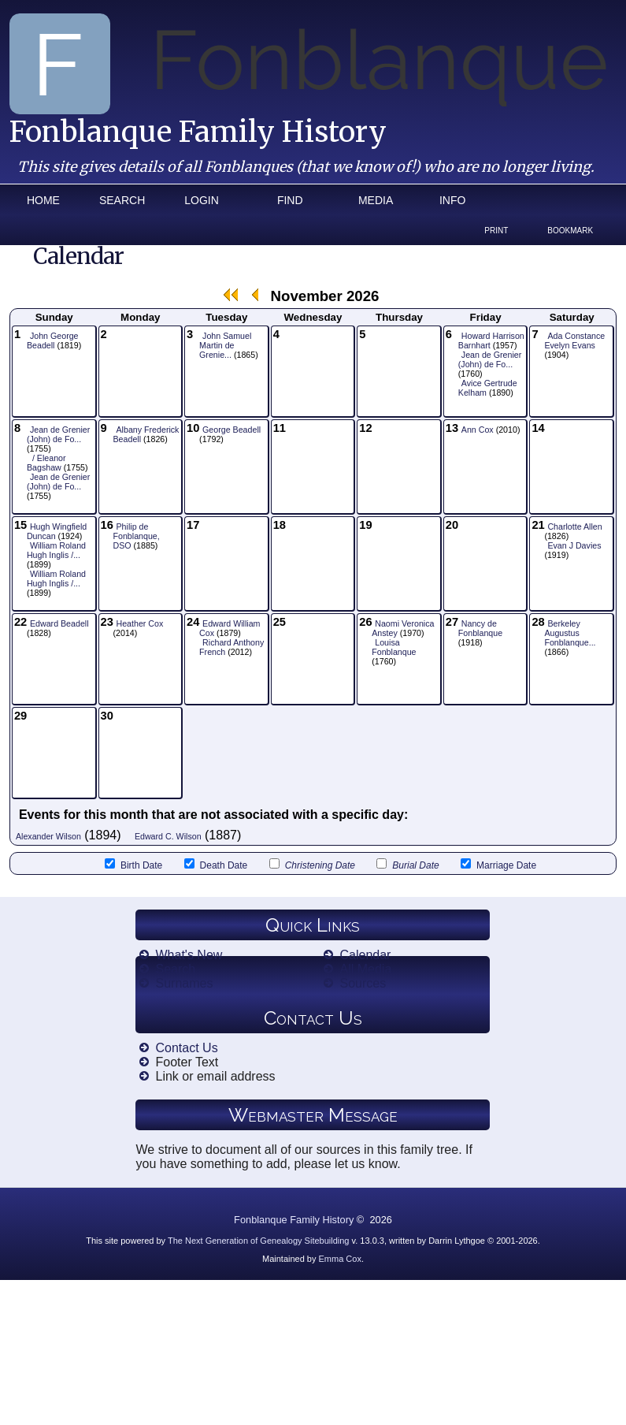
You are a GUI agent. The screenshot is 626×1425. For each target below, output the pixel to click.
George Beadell (231, 429)
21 (538, 525)
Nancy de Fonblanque (480, 628)
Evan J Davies (574, 545)
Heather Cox (140, 623)
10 (193, 428)
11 (279, 428)
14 (538, 428)
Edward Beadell (59, 623)
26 (365, 622)
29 (20, 715)
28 (538, 622)
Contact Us (186, 1048)
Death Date (216, 864)
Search (122, 200)
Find (290, 200)
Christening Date (312, 864)
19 (365, 525)
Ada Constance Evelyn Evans (574, 340)
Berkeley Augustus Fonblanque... (569, 633)
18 (279, 525)
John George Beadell (53, 340)
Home (43, 200)
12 (365, 428)
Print (496, 230)
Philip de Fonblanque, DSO (136, 536)
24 (193, 622)
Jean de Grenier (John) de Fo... (489, 359)
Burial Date (407, 864)
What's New (188, 955)
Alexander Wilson (48, 836)
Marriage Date (498, 864)
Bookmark (570, 230)
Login (201, 200)
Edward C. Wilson (168, 836)
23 (107, 622)
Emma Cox (340, 1258)
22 (20, 622)
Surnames (184, 983)
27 (452, 622)
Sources (362, 983)
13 (452, 428)
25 (279, 622)
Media (375, 200)
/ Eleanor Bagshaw (46, 462)
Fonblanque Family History (198, 132)
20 (452, 525)
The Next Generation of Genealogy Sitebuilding (259, 1240)
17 (193, 525)
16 (107, 525)
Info (452, 200)
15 (20, 525)
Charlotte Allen (574, 526)
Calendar (365, 955)
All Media (365, 969)
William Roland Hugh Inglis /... (56, 550)
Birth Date (133, 864)
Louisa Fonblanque (394, 647)
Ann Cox (477, 429)
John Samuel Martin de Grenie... (225, 345)
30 (107, 715)
